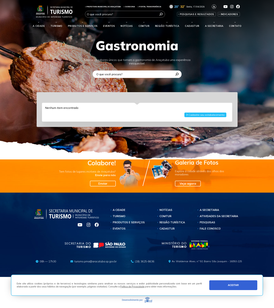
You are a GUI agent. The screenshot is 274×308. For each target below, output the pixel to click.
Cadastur (192, 25)
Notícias (127, 25)
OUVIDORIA (129, 7)
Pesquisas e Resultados (197, 14)
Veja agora (188, 183)
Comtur (144, 25)
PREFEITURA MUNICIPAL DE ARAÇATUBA (103, 7)
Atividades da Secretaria (219, 216)
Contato (235, 25)
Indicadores (229, 14)
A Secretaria (209, 210)
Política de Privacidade (132, 286)
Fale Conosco (210, 228)
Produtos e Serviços (83, 25)
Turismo (119, 216)
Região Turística (167, 25)
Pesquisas (207, 222)
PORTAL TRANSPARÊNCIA (149, 7)
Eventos (119, 228)
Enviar (102, 183)
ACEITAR (233, 285)
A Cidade (39, 25)
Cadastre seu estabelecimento (205, 114)
